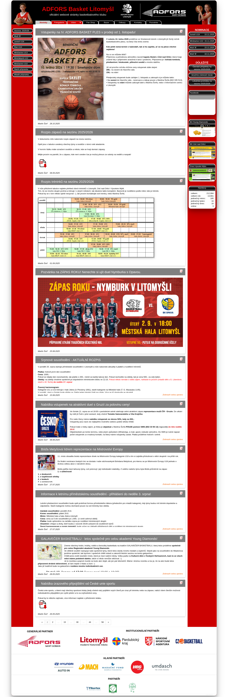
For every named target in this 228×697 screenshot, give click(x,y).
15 (65, 622)
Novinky (43, 22)
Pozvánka (153, 22)
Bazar (106, 22)
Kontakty (138, 22)
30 (77, 622)
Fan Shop (90, 22)
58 (102, 622)
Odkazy (122, 22)
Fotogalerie (59, 22)
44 (90, 622)
